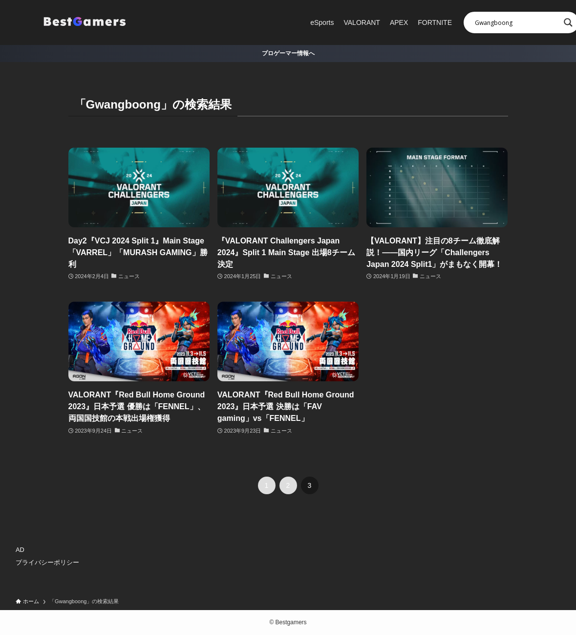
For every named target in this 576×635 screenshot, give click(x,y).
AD (20, 549)
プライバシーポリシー (47, 562)
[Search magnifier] (568, 22)
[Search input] (517, 22)
